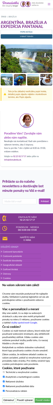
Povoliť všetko (43, 400)
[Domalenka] (10, 4)
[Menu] (49, 4)
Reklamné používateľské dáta (20, 386)
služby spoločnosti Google (24, 322)
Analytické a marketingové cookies (23, 376)
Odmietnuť (8, 400)
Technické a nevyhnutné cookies (21, 372)
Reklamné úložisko (15, 381)
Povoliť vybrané (25, 400)
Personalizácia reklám (16, 390)
